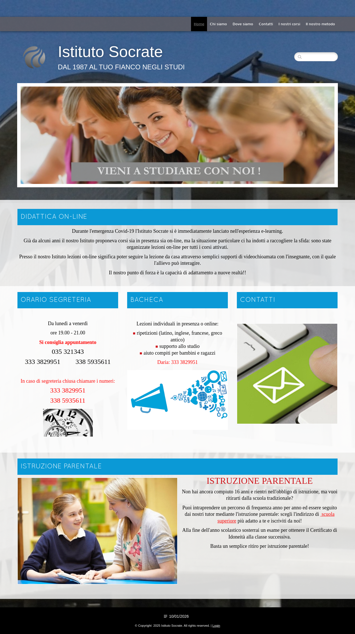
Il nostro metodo (320, 24)
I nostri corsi (289, 24)
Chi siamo (218, 24)
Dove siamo (243, 24)
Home (199, 24)
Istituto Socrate (110, 51)
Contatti (266, 24)
